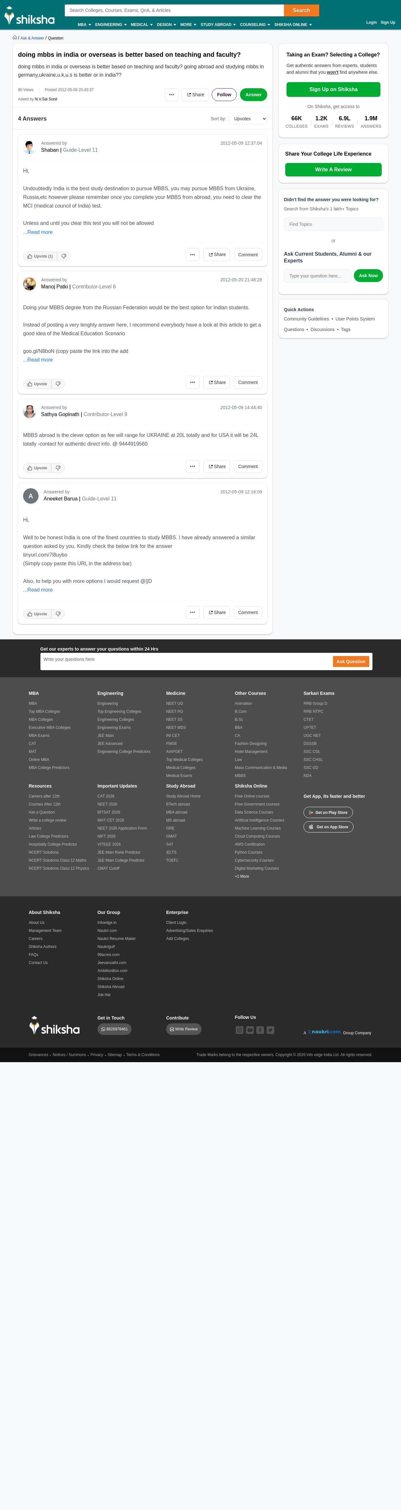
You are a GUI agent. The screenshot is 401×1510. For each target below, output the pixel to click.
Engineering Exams (114, 727)
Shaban (50, 150)
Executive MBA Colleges (50, 727)
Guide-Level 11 (80, 150)
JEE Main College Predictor (121, 860)
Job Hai (104, 995)
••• (172, 94)
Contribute (177, 1017)
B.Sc (239, 719)
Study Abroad (217, 25)
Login (371, 22)
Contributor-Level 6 (94, 286)
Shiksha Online (292, 25)
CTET (308, 719)
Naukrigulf (106, 946)
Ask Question (351, 661)
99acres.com (109, 954)
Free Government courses (257, 804)
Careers (36, 938)
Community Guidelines (306, 318)
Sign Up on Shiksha (333, 89)
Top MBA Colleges (44, 711)
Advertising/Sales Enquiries (189, 930)
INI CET (173, 735)
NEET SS (174, 719)
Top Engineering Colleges (119, 711)
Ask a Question (42, 812)
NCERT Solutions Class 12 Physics (59, 868)
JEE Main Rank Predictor (119, 852)
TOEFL (172, 860)
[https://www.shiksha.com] (15, 37)
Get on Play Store (328, 812)
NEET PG (174, 711)
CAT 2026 (106, 796)
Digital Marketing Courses (257, 868)
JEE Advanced (110, 743)
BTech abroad (178, 804)
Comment (248, 254)
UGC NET (312, 735)
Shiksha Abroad (111, 987)
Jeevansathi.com (112, 962)
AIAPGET (174, 751)
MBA (84, 25)
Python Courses (248, 852)
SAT (169, 844)
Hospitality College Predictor (53, 844)
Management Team (45, 930)
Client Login (176, 922)
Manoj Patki (54, 286)
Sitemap (115, 1055)
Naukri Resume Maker (117, 938)
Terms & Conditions (143, 1055)
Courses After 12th (45, 804)
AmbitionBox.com (112, 970)
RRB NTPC (313, 711)
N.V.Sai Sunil (46, 99)
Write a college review (47, 820)
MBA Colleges (41, 719)
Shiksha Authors (43, 946)
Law (238, 759)
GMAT (171, 836)
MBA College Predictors (49, 767)
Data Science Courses (254, 812)
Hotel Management (251, 751)
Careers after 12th (44, 796)
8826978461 (117, 1029)
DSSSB (310, 743)
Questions (294, 329)
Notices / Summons (69, 1055)
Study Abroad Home (183, 796)
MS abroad (175, 820)
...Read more (38, 232)
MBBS (240, 775)
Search (301, 10)
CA (237, 735)
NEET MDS (176, 727)
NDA (307, 775)
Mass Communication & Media (261, 767)
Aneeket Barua (61, 498)
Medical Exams (179, 775)
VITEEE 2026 (109, 844)
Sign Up (388, 22)
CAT (32, 743)
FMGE (171, 743)
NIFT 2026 (106, 836)
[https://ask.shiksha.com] (33, 37)
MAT (33, 751)
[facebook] (260, 1030)
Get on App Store (328, 826)
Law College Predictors (48, 836)
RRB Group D (315, 703)
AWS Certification (250, 844)
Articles (35, 828)
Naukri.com (107, 930)
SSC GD (310, 767)
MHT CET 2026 (111, 820)
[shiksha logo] (56, 1025)
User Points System (355, 318)
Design (166, 25)
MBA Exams (39, 735)
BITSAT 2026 (109, 812)
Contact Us (38, 962)
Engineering (110, 25)
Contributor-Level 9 (105, 414)
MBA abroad (176, 812)
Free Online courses (252, 796)
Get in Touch (111, 1017)
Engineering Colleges (116, 719)
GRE (170, 828)
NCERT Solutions (44, 852)
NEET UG (174, 703)
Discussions (323, 329)
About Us (37, 922)
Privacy (96, 1055)
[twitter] (270, 1030)
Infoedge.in (107, 922)
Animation (243, 703)
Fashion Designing (251, 743)
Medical (141, 25)
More (188, 25)
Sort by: (218, 118)
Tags (346, 329)
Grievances (38, 1055)
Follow (224, 94)
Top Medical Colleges (184, 759)
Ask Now (368, 275)
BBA (239, 727)
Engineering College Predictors (124, 751)
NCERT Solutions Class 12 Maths (58, 860)
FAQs (33, 954)
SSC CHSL (313, 759)
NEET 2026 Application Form (122, 828)
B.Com (241, 711)
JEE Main (106, 735)
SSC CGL (311, 751)
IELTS (171, 852)
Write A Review (333, 169)
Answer (253, 94)
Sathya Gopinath (60, 414)
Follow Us (245, 1017)
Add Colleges (177, 938)
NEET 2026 (107, 804)
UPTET (309, 727)
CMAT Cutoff (108, 868)
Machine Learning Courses (258, 828)
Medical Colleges (180, 767)
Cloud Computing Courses (257, 836)
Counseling (254, 25)
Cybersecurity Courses (254, 860)
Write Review (186, 1029)
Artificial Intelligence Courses (259, 820)
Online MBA (39, 759)
